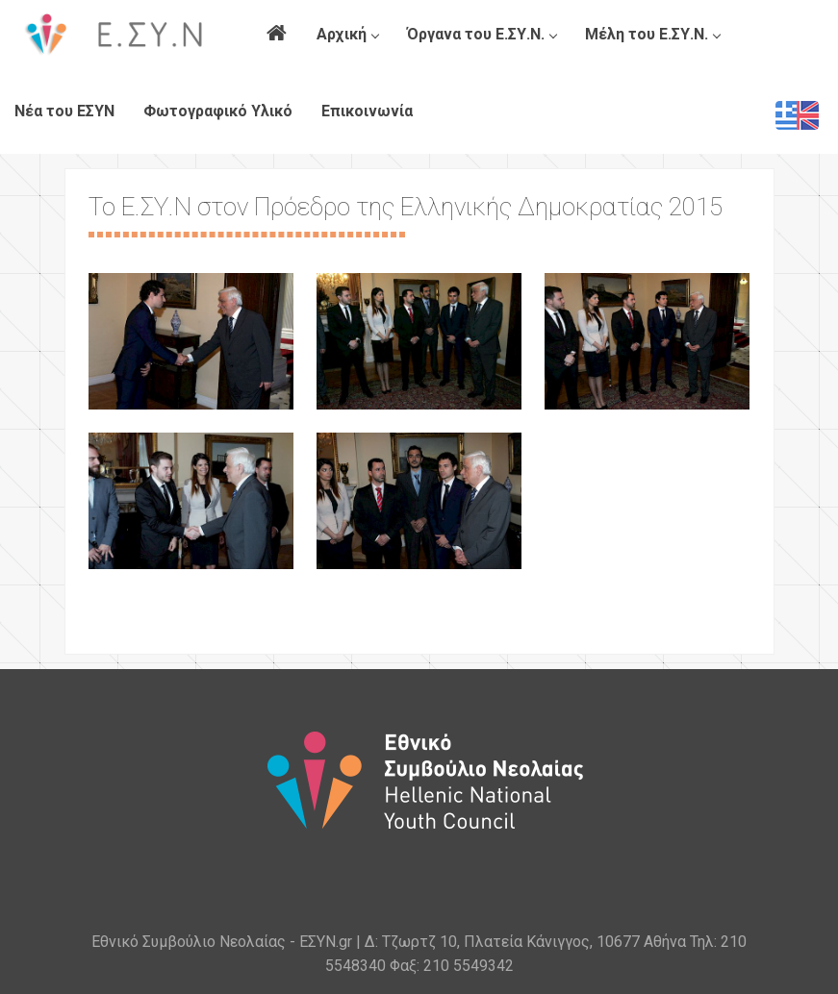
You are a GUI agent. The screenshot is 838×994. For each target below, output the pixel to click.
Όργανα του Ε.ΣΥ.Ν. (481, 34)
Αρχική (347, 34)
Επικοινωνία (367, 111)
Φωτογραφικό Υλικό (217, 111)
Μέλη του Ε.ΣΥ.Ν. (652, 34)
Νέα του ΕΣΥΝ (64, 111)
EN (797, 115)
